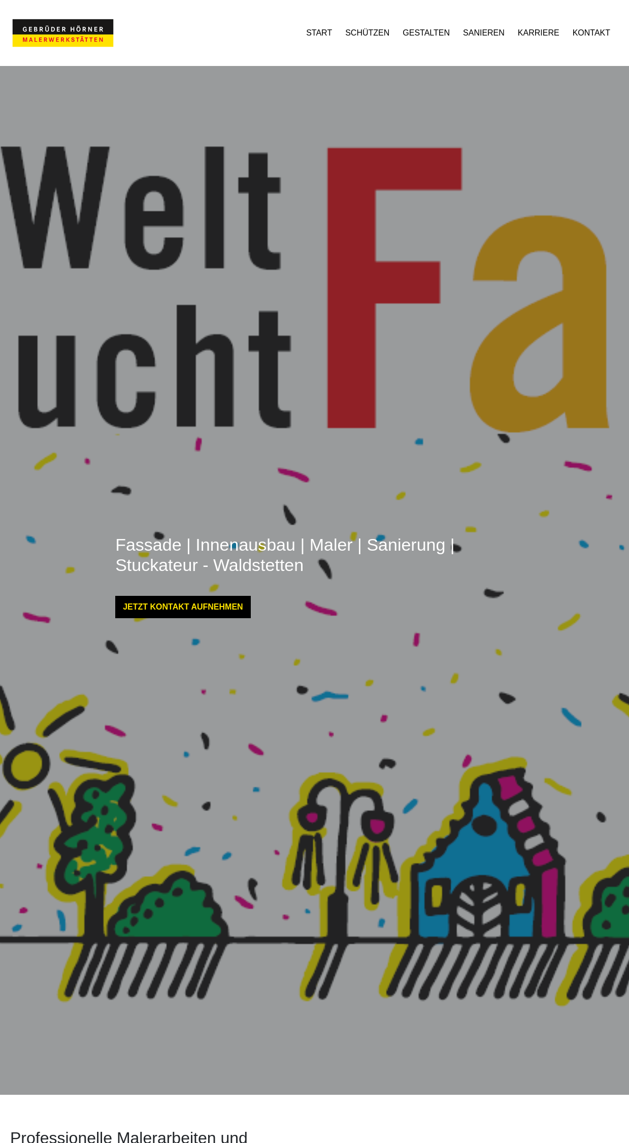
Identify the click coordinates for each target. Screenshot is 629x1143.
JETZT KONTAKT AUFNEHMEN (183, 606)
